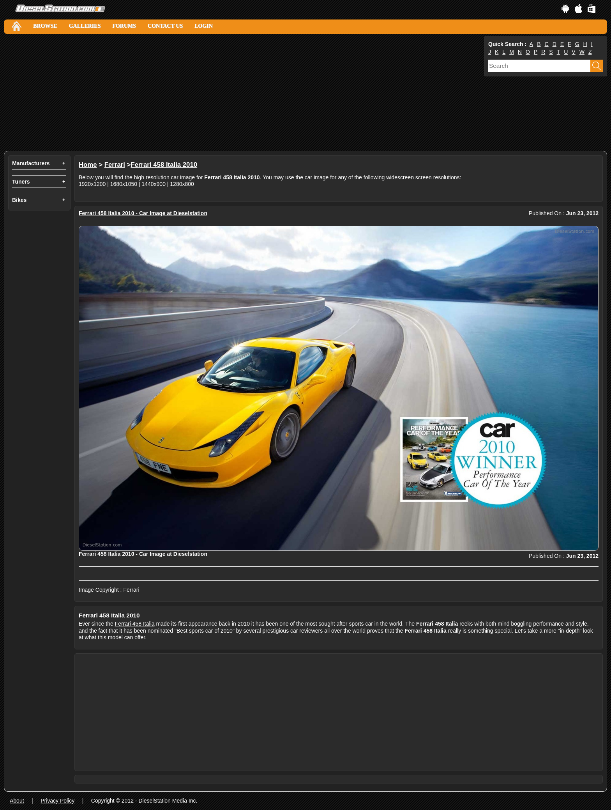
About (17, 801)
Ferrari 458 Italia (135, 624)
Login (203, 26)
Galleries (85, 26)
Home (88, 164)
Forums (124, 26)
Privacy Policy (57, 801)
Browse (45, 26)
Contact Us (165, 26)
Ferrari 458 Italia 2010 (164, 164)
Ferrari (114, 164)
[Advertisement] (237, 92)
